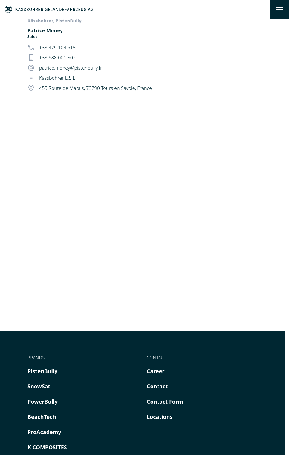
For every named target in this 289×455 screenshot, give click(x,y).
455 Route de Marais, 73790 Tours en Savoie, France (95, 88)
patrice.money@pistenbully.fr (70, 67)
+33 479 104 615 (57, 47)
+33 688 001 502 (57, 57)
